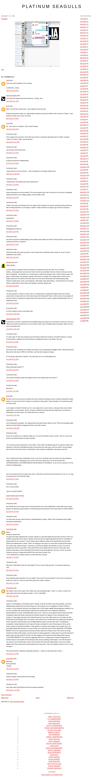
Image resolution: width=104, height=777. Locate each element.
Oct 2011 (83, 212)
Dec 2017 (83, 24)
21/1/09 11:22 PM (12, 415)
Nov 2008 (83, 310)
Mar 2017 (83, 33)
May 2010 (83, 259)
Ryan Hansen (54, 759)
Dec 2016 (83, 41)
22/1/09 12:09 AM (12, 428)
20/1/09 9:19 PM (12, 232)
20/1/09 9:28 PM (12, 257)
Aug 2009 (83, 284)
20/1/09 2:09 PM (12, 197)
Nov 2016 (83, 44)
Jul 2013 (83, 153)
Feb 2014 (83, 133)
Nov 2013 (83, 142)
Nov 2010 (83, 242)
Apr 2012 (83, 195)
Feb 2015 (83, 100)
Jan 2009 (83, 304)
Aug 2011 (83, 217)
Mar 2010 (83, 265)
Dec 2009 (83, 273)
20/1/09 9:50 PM (12, 303)
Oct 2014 (83, 111)
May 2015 (83, 91)
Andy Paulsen (54, 716)
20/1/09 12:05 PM (12, 174)
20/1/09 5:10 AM (12, 153)
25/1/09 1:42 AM (12, 570)
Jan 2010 (83, 270)
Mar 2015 (83, 97)
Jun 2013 (83, 156)
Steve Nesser (54, 766)
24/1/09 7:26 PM (12, 557)
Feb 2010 (83, 268)
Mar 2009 (83, 298)
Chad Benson (54, 721)
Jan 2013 (83, 170)
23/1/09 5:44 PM (12, 524)
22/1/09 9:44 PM (12, 511)
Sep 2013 (83, 147)
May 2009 (83, 293)
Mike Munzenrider (54, 748)
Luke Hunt (54, 746)
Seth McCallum (54, 764)
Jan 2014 (83, 136)
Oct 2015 (83, 77)
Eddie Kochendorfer (54, 728)
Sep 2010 (83, 248)
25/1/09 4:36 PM (12, 679)
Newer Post (4, 698)
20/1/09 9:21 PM (12, 244)
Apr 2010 (83, 262)
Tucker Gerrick (54, 768)
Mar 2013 (83, 164)
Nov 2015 (83, 75)
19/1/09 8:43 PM (12, 118)
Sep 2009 (83, 282)
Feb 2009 (83, 301)
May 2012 (83, 192)
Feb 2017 (83, 35)
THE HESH (9, 529)
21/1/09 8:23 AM (12, 342)
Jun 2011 (83, 223)
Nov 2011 (83, 209)
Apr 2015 (83, 94)
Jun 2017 (83, 30)
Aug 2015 (83, 83)
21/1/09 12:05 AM (12, 329)
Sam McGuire (54, 761)
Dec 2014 (83, 105)
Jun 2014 (83, 122)
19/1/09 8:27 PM (12, 101)
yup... (3, 69)
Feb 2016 (83, 66)
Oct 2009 (83, 279)
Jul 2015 (83, 86)
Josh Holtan (54, 739)
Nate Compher (54, 750)
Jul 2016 (83, 52)
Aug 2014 (83, 116)
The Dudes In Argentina (52, 775)
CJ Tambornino (54, 719)
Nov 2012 (83, 175)
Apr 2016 (83, 61)
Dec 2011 (83, 206)
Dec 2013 (83, 139)
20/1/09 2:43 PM (12, 210)
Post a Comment (6, 695)
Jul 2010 (83, 254)
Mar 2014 (83, 131)
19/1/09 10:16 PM (12, 142)
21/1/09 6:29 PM (12, 370)
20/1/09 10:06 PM (12, 314)
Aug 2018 (83, 21)
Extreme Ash (10, 262)
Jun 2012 (83, 189)
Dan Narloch (54, 723)
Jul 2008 (83, 321)
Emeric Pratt (54, 732)
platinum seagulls (52, 6)
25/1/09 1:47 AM (12, 583)
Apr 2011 (83, 228)
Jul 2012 (83, 186)
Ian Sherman (54, 734)
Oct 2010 (83, 245)
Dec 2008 (83, 307)
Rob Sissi (54, 755)
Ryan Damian (54, 757)
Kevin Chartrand (54, 743)
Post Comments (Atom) (17, 701)
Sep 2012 (83, 181)
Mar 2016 (83, 63)
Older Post (70, 698)
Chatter (4, 19)
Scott (7, 80)
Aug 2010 (83, 251)
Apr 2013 (83, 161)
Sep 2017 (83, 27)
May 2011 (83, 226)
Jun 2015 (83, 89)
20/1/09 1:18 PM (12, 184)
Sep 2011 (83, 214)
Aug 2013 (83, 150)
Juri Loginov (54, 741)
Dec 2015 (83, 72)
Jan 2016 (83, 69)
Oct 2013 (83, 144)
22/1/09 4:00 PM (12, 498)
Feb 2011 (83, 234)
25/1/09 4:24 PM (12, 669)
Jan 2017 (83, 38)
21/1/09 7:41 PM (12, 391)
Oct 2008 (83, 312)
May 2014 (83, 125)
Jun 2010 (83, 256)
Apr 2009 (83, 295)
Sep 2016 (83, 49)
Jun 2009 (83, 290)
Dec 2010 (83, 240)
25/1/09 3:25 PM (12, 654)
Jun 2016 (83, 55)
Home (38, 698)
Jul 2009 (83, 287)
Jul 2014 (83, 119)
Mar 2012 (83, 198)
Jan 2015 (83, 103)
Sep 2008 (83, 315)
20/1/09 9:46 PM (12, 286)
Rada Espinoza (54, 752)
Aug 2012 (83, 184)
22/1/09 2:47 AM (12, 479)
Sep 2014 (83, 114)
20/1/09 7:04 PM (12, 221)
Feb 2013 (83, 167)
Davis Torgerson (54, 725)
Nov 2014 (83, 108)
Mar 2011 (83, 231)
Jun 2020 (83, 19)
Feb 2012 (83, 200)
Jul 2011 (83, 220)
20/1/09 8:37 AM (12, 163)
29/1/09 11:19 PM (12, 690)
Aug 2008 (83, 318)
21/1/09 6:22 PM (12, 359)
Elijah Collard (54, 730)
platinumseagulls (11, 95)
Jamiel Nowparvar (54, 737)
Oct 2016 (83, 47)
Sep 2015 (83, 80)
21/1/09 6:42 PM (12, 380)
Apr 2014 (83, 128)
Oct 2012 (83, 178)
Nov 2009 (83, 276)
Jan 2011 (83, 237)
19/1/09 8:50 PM (12, 129)
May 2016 (83, 58)
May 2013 (83, 159)
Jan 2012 (83, 203)
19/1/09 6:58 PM (12, 90)
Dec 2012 (83, 172)
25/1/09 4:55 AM (12, 596)
